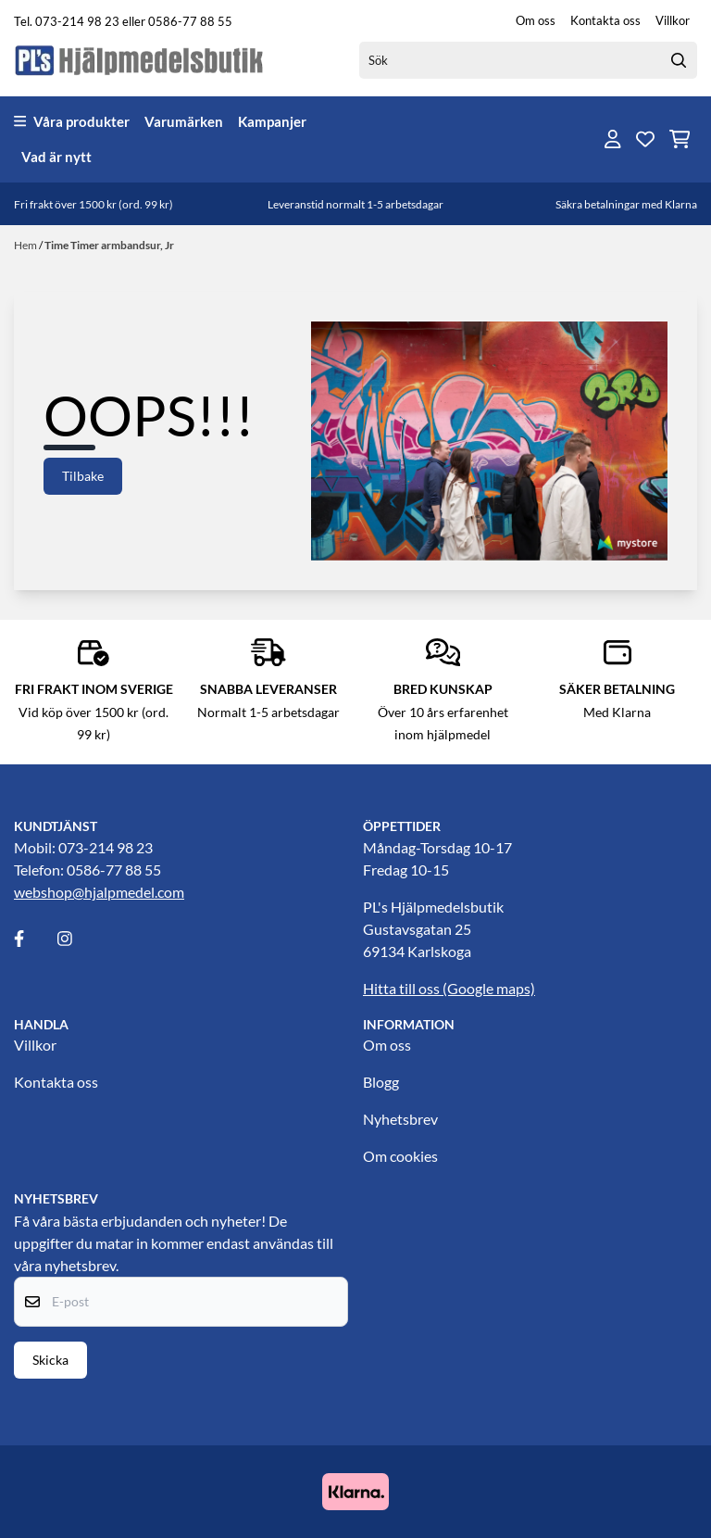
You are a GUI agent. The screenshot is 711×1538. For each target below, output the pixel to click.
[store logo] (140, 60)
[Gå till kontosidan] (613, 139)
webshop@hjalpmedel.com (99, 892)
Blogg (381, 1081)
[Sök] (528, 60)
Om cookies (400, 1156)
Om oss (535, 20)
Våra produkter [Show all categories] (72, 121)
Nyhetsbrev (400, 1119)
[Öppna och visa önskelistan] (645, 139)
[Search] (678, 60)
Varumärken (183, 121)
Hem (26, 245)
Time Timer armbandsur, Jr (109, 245)
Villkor (672, 20)
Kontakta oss (605, 20)
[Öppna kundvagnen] (680, 139)
